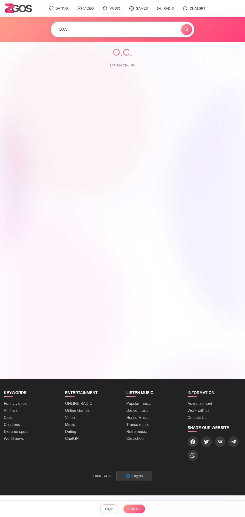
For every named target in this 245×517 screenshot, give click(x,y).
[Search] (116, 29)
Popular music (138, 403)
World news (14, 438)
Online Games (77, 410)
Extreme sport (16, 432)
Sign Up (134, 509)
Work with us (198, 410)
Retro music (136, 432)
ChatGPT (194, 8)
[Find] (186, 29)
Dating (58, 8)
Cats (8, 418)
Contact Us (197, 418)
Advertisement (200, 403)
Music (111, 8)
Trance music (137, 425)
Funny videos (15, 403)
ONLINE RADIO (79, 403)
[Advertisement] (122, 345)
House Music (137, 418)
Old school (135, 438)
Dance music (137, 410)
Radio (165, 8)
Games (138, 8)
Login (109, 509)
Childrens (12, 425)
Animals (10, 410)
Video (85, 8)
